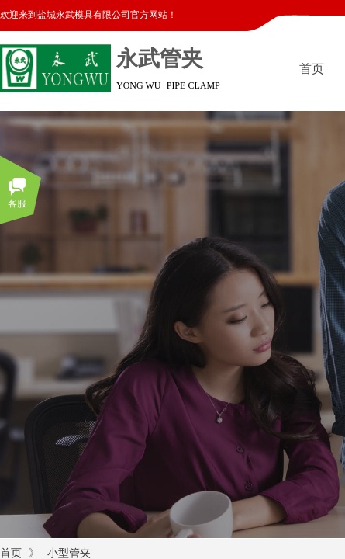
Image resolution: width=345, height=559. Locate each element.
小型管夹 (69, 553)
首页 (11, 553)
